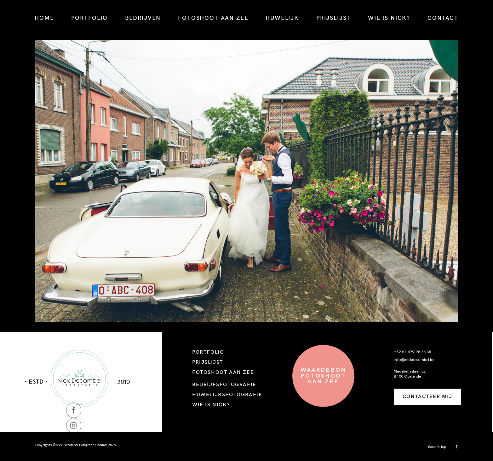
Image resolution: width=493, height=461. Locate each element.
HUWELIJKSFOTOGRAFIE (227, 394)
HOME (44, 17)
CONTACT (442, 17)
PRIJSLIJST (333, 17)
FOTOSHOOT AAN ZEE (213, 17)
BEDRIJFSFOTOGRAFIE (224, 384)
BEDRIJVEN (143, 17)
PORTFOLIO (89, 17)
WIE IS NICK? (389, 17)
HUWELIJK (282, 17)
